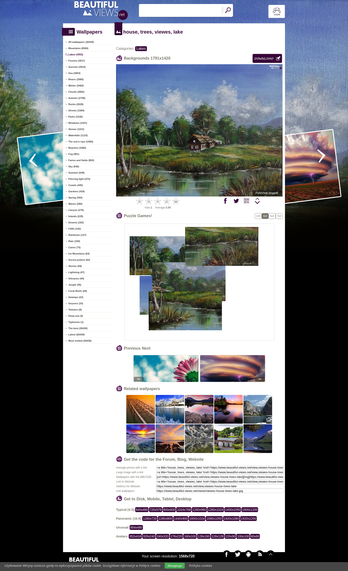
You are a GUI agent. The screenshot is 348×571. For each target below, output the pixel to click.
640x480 (142, 509)
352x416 (135, 536)
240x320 (163, 536)
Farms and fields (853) (81, 160)
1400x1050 (232, 509)
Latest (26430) (76, 334)
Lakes (141, 48)
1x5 (258, 216)
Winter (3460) (76, 85)
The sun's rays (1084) (80, 141)
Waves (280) (75, 203)
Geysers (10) (75, 303)
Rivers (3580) (76, 79)
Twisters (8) (75, 309)
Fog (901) (73, 154)
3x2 (265, 216)
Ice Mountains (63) (79, 253)
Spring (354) (75, 197)
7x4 (279, 216)
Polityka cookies (200, 565)
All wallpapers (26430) (81, 42)
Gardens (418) (76, 191)
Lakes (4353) (75, 54)
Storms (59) (75, 266)
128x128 (217, 536)
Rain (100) (74, 241)
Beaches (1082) (77, 147)
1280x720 (150, 518)
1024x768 (184, 509)
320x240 (149, 536)
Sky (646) (73, 166)
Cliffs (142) (74, 228)
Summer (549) (76, 172)
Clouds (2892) (76, 91)
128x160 (204, 536)
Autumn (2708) (76, 98)
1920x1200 (248, 518)
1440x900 (181, 518)
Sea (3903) (74, 73)
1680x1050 (214, 518)
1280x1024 (215, 509)
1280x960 (199, 509)
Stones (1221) (76, 129)
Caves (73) (74, 247)
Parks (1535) (75, 116)
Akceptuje (174, 566)
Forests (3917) (76, 60)
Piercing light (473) (79, 179)
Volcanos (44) (76, 278)
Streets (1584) (76, 110)
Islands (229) (75, 216)
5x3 (272, 216)
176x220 (176, 536)
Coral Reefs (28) (77, 291)
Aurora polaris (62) (79, 259)
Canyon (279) (76, 210)
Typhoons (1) (75, 322)
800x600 (169, 509)
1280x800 (165, 518)
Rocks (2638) (75, 104)
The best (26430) (77, 328)
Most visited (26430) (80, 340)
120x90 (230, 536)
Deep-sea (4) (75, 316)
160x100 (190, 536)
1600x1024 (197, 518)
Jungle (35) (74, 284)
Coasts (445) (75, 185)
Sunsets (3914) (77, 67)
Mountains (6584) (78, 48)
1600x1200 (249, 509)
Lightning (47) (76, 272)
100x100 (243, 536)
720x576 (156, 509)
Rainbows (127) (77, 235)
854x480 (136, 527)
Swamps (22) (75, 297)
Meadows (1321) (77, 123)
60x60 (255, 536)
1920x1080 (231, 518)
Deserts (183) (76, 222)
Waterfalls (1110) (78, 135)
